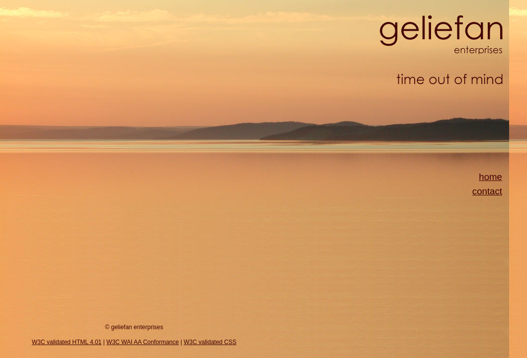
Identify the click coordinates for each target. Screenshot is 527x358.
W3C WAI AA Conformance (142, 342)
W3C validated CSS (209, 342)
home (490, 177)
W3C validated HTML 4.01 (66, 342)
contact (487, 191)
